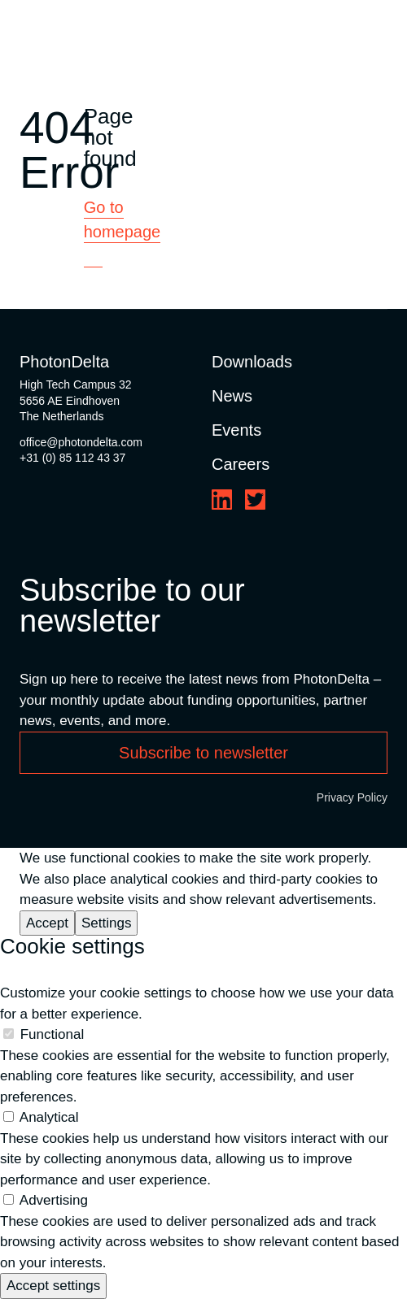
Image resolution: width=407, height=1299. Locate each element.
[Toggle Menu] (377, 32)
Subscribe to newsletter (203, 753)
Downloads (252, 362)
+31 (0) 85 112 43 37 (72, 457)
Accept (47, 923)
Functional (52, 1034)
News (232, 396)
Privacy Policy (352, 797)
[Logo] (87, 33)
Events (236, 430)
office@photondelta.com (81, 442)
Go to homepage (122, 219)
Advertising (54, 1200)
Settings (106, 923)
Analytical (49, 1117)
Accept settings (53, 1285)
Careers (240, 464)
